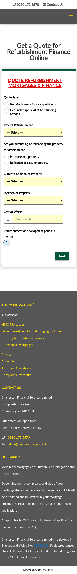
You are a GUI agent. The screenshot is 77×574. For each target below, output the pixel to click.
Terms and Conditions (16, 368)
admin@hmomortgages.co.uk (27, 444)
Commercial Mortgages (17, 345)
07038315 (41, 545)
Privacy (6, 354)
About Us (8, 361)
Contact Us (53, 4)
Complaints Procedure (16, 375)
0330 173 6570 (26, 4)
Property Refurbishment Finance (23, 338)
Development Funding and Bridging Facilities (31, 331)
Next (62, 256)
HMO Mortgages (13, 324)
